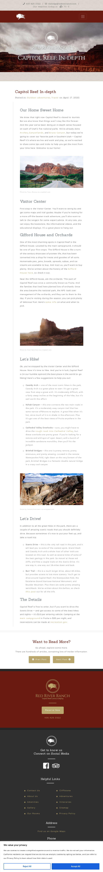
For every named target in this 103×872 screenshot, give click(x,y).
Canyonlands (36, 132)
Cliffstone (65, 790)
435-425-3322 (32, 3)
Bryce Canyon (57, 132)
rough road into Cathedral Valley (54, 431)
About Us (32, 796)
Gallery (31, 808)
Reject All (27, 866)
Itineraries (65, 802)
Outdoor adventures (38, 97)
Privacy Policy (67, 813)
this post (31, 591)
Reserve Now (52, 710)
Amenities (33, 802)
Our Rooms (33, 813)
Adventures (66, 796)
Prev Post (39, 659)
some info (51, 302)
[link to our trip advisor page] (55, 767)
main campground (30, 618)
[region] (51, 856)
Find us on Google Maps (51, 831)
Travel (55, 97)
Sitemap (64, 808)
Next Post (63, 659)
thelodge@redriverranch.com (60, 3)
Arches (24, 132)
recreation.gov (58, 622)
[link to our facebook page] (46, 767)
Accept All (75, 866)
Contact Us (33, 790)
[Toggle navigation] (83, 16)
